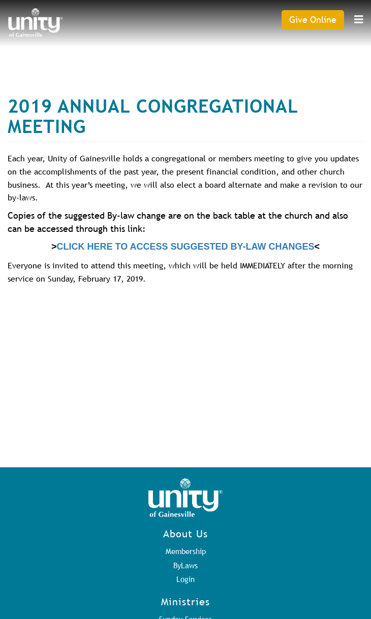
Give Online (312, 19)
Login (185, 579)
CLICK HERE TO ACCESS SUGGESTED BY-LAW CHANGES (185, 247)
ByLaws (185, 565)
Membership (186, 551)
